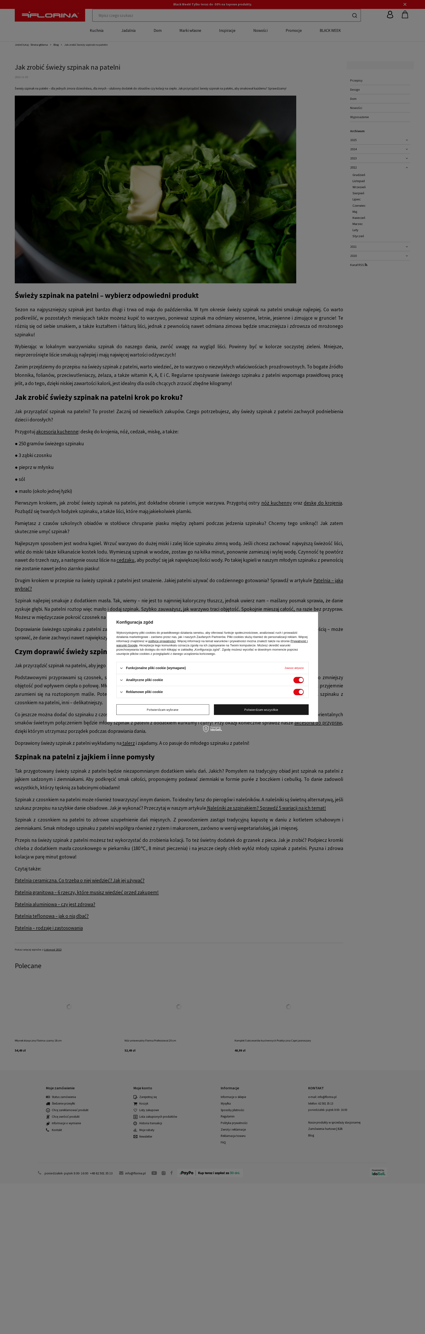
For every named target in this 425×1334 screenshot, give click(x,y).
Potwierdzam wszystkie (261, 710)
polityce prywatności (162, 641)
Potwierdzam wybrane (162, 710)
